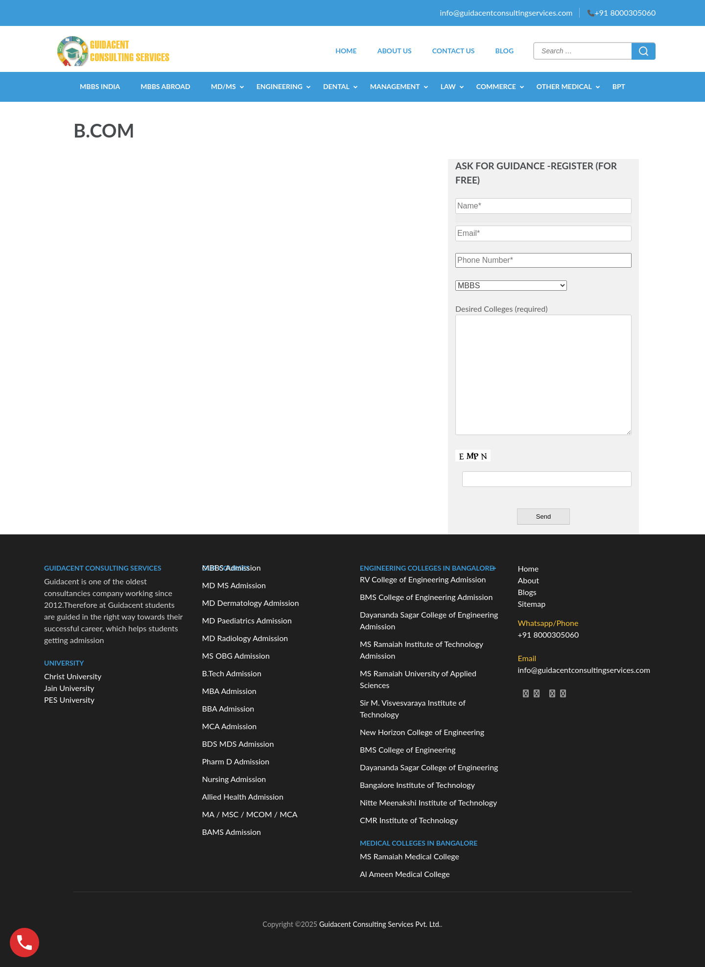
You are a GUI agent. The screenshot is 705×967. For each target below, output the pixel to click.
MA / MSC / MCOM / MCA (250, 814)
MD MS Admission (234, 585)
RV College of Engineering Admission (423, 579)
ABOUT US (394, 50)
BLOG (504, 50)
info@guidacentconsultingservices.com (506, 12)
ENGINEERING (280, 86)
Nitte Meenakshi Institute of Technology (428, 802)
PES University (69, 699)
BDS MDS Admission (238, 743)
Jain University (69, 687)
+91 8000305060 (625, 12)
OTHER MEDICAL (564, 86)
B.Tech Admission (231, 673)
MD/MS (223, 86)
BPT (618, 86)
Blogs (527, 592)
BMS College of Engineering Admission (426, 596)
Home (528, 568)
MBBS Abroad (165, 86)
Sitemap (532, 603)
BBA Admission (228, 708)
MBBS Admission (231, 567)
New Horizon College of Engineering (422, 732)
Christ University (72, 676)
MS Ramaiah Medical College (409, 856)
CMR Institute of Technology (409, 820)
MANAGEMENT (395, 86)
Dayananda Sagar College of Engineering (429, 767)
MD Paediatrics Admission (247, 620)
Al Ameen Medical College (405, 873)
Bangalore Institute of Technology (417, 784)
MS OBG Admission (236, 655)
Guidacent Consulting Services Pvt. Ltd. (380, 924)
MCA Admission (229, 726)
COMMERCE (496, 86)
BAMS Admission (231, 831)
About (529, 580)
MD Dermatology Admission (250, 602)
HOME (345, 50)
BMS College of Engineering (407, 749)
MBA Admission (229, 690)
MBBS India (100, 86)
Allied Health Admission (242, 796)
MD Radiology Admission (245, 638)
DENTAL (336, 86)
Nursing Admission (234, 778)
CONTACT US (453, 50)
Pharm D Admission (236, 761)
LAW (448, 86)
